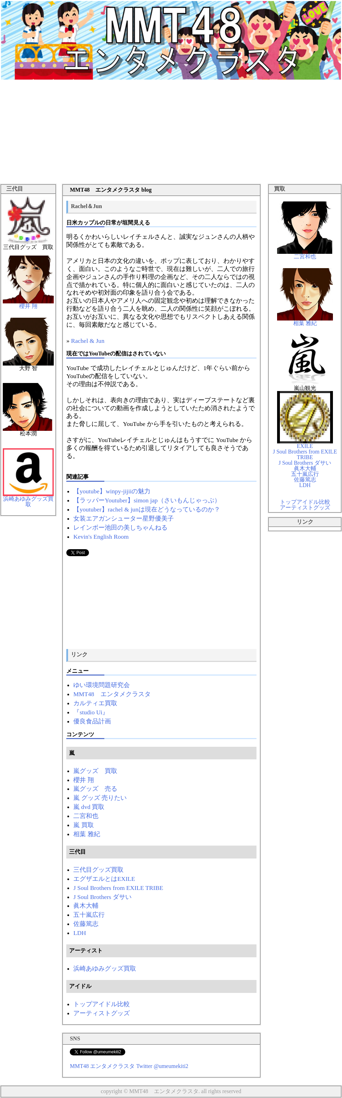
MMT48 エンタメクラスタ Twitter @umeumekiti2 (129, 1066)
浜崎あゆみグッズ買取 (104, 968)
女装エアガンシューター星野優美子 (123, 518)
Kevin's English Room (101, 536)
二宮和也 (85, 815)
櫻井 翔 (83, 779)
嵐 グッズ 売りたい (100, 797)
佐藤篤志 (85, 923)
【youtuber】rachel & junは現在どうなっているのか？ (146, 509)
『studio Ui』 (91, 712)
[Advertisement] (171, 133)
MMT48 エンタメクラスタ (112, 694)
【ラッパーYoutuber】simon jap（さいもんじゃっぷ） (147, 500)
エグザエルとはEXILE (104, 878)
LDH (79, 932)
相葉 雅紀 (86, 834)
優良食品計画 (92, 721)
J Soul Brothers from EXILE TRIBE (118, 887)
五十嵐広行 (89, 914)
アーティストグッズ (101, 1013)
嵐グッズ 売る (95, 788)
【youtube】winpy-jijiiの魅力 (111, 491)
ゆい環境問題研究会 (101, 684)
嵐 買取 (83, 824)
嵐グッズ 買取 (95, 770)
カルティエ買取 (95, 703)
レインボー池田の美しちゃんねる (120, 527)
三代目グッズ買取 (98, 869)
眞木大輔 (85, 905)
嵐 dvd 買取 (88, 806)
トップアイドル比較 (101, 1004)
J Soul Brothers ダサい (102, 896)
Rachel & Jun (87, 340)
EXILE (305, 444)
